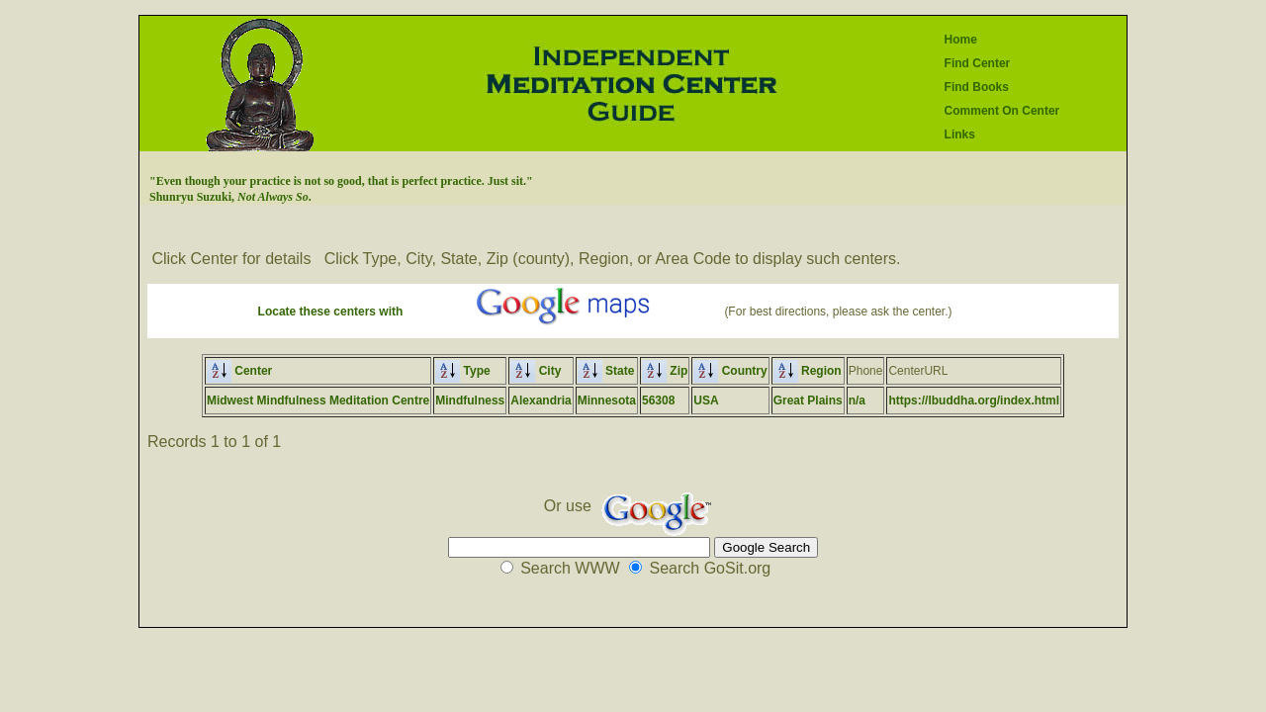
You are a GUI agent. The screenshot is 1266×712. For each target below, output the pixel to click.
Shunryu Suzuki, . (230, 197)
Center (239, 371)
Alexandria (540, 400)
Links (960, 134)
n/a (857, 400)
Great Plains (808, 400)
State (606, 371)
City (535, 371)
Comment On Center (1002, 111)
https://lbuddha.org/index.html (973, 400)
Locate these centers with (331, 311)
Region (807, 371)
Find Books (977, 87)
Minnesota (607, 400)
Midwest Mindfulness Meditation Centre (318, 400)
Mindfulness (469, 400)
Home (961, 39)
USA (705, 400)
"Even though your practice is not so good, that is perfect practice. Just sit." (341, 181)
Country (730, 371)
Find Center (978, 63)
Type (462, 371)
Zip (664, 371)
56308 (658, 400)
